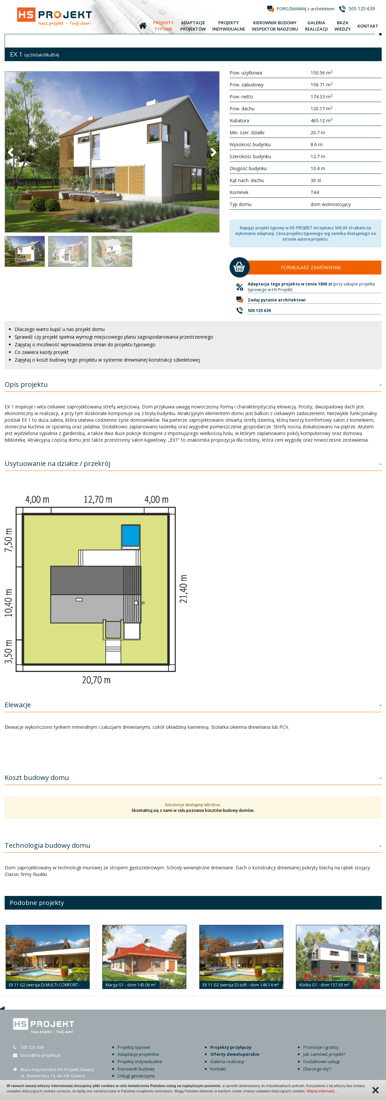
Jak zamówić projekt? (324, 1054)
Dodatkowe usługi (321, 1061)
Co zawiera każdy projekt (42, 352)
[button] (11, 152)
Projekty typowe (134, 1047)
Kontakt (218, 1069)
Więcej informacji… (322, 1091)
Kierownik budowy (136, 1069)
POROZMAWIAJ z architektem (306, 9)
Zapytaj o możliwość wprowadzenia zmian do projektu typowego (85, 344)
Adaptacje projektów (138, 1054)
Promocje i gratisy (321, 1047)
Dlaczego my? (317, 1069)
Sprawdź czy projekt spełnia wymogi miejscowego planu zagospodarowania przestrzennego (114, 337)
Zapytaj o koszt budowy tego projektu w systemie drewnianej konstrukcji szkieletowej (107, 360)
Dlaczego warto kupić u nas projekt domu (60, 329)
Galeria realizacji (227, 1061)
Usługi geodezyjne (136, 1076)
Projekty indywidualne (140, 1061)
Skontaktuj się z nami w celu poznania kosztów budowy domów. (193, 810)
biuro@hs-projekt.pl (40, 1055)
